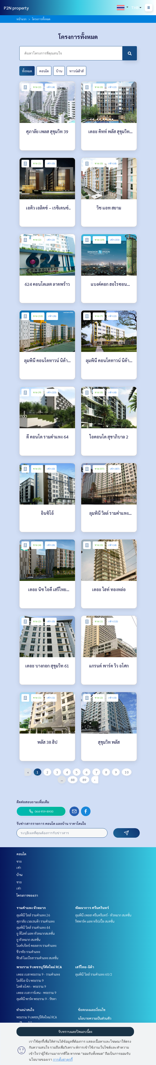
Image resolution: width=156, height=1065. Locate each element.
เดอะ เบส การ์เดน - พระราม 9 (36, 992)
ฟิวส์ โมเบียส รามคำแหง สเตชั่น (37, 958)
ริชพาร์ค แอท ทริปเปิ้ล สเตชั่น (94, 921)
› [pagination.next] (94, 780)
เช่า (18, 867)
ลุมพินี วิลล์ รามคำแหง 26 (33, 915)
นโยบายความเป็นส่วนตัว (94, 1018)
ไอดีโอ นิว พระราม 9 (30, 980)
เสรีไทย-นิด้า (84, 967)
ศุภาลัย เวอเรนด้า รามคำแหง (35, 921)
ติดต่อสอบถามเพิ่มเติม (32, 802)
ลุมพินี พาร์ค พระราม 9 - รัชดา (36, 999)
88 (73, 780)
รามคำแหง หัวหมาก (31, 907)
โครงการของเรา (27, 895)
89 (84, 780)
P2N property (16, 7)
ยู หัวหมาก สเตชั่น (28, 939)
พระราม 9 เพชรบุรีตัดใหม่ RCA (39, 967)
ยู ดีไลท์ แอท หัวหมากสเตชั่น (35, 933)
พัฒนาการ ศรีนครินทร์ (92, 907)
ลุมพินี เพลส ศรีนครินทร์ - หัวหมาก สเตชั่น (103, 915)
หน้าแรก (21, 19)
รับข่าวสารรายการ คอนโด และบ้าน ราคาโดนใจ (51, 823)
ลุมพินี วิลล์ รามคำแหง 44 (33, 927)
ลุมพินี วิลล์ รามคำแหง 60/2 (93, 974)
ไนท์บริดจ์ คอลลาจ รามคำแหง (36, 945)
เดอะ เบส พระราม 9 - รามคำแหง (38, 974)
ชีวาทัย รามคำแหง (28, 951)
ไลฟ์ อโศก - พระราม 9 (31, 986)
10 (127, 772)
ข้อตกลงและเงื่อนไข (91, 1009)
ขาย (19, 861)
